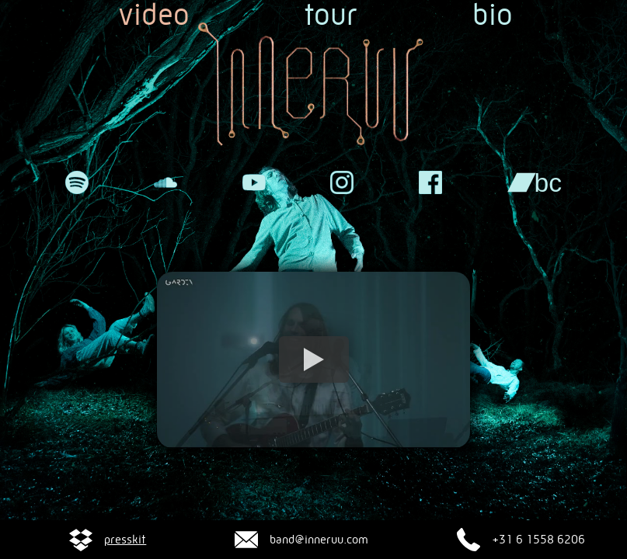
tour (331, 15)
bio (492, 15)
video (154, 15)
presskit (125, 539)
